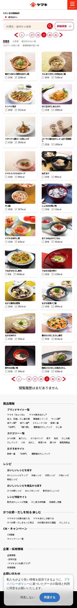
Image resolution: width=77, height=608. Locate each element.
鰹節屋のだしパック (43, 426)
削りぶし (23, 438)
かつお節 (11, 438)
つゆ (23, 442)
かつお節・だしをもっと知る (20, 522)
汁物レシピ (64, 475)
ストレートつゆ (40, 422)
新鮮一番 (55, 422)
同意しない (27, 597)
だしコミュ (64, 522)
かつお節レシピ (14, 490)
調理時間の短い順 (31, 45)
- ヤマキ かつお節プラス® (18, 563)
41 (55, 35)
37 (32, 35)
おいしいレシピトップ (17, 475)
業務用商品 (65, 442)
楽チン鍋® (11, 422)
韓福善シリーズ (40, 418)
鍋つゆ (53, 442)
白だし (32, 442)
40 (49, 35)
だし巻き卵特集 (38, 501)
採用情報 (11, 567)
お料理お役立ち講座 (46, 522)
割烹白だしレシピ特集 (17, 501)
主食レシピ (36, 475)
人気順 (15, 41)
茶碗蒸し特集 (55, 501)
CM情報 (10, 534)
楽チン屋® (24, 422)
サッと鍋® (55, 418)
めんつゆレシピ (32, 490)
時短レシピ (12, 479)
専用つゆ (42, 442)
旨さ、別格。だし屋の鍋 (18, 418)
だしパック (12, 442)
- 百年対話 (11, 559)
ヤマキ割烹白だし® (38, 414)
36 (29, 379)
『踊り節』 (25, 426)
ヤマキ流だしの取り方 (43, 518)
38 (38, 35)
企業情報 (11, 555)
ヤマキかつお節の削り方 (18, 518)
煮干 (48, 438)
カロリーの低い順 (11, 45)
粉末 (56, 438)
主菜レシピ (50, 475)
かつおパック (37, 438)
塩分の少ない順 (29, 41)
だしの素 (66, 438)
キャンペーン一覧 (15, 538)
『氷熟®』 (11, 426)
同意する (49, 597)
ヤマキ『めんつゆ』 (16, 414)
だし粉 (59, 426)
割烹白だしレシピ (51, 490)
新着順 (6, 41)
